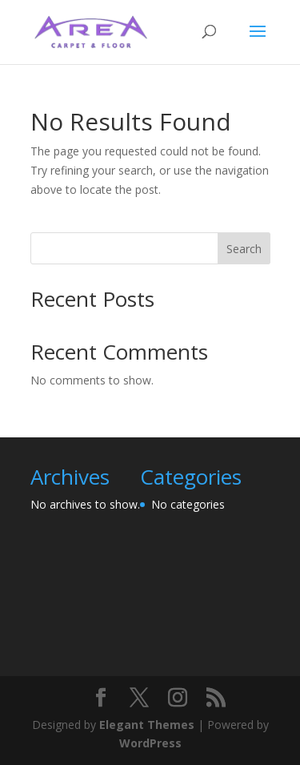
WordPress (150, 743)
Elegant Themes (146, 724)
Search (244, 248)
